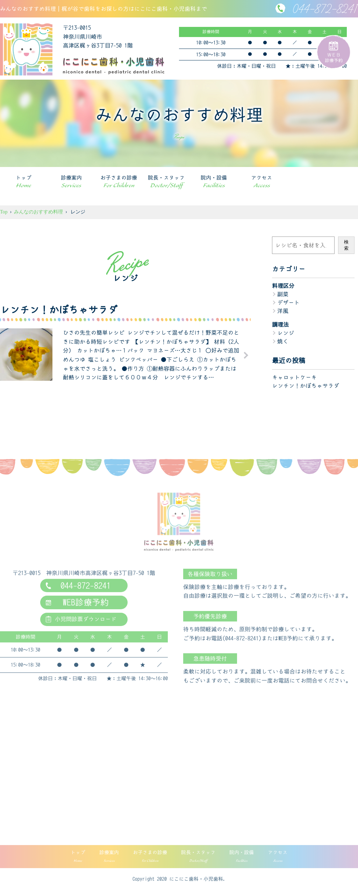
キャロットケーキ (294, 377)
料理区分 (283, 286)
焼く (282, 341)
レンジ (285, 333)
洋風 (282, 311)
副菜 (282, 294)
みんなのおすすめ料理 (38, 211)
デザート (288, 302)
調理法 (280, 324)
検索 (346, 245)
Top (4, 211)
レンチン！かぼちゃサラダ (305, 385)
